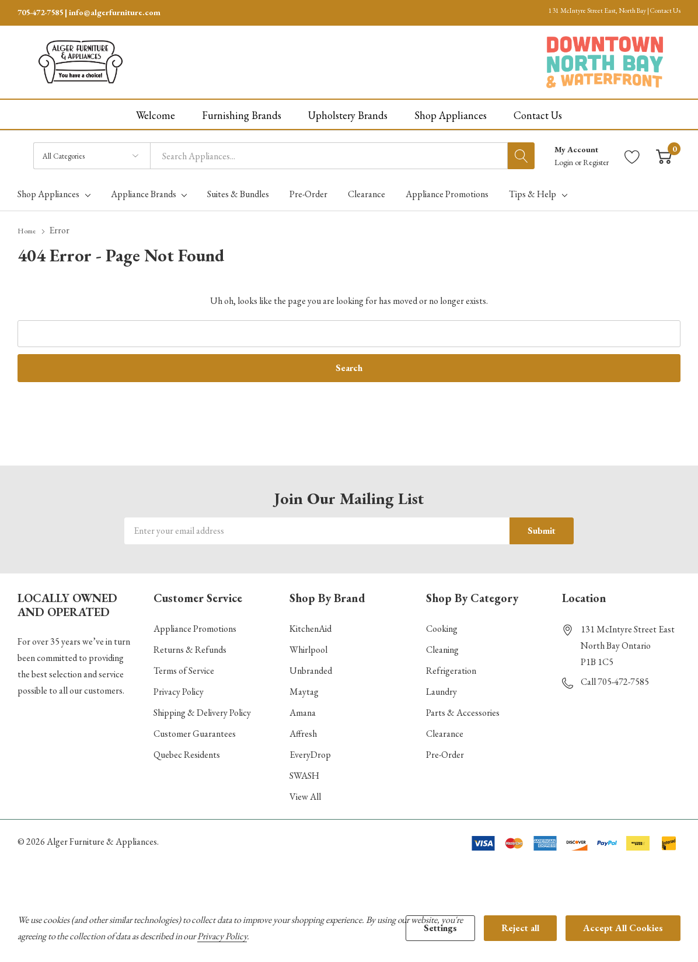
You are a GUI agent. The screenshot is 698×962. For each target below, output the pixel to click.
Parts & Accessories (463, 708)
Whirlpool (308, 645)
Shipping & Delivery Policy (202, 708)
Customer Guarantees (194, 729)
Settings (440, 928)
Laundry (441, 687)
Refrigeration (451, 666)
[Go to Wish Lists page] (632, 152)
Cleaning (442, 645)
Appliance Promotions (194, 624)
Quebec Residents (186, 750)
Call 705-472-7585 (615, 677)
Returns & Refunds (189, 645)
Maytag (304, 687)
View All (305, 792)
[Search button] (521, 152)
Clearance (444, 729)
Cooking (442, 624)
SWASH (304, 771)
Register (596, 158)
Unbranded (310, 666)
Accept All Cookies (623, 928)
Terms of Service (183, 666)
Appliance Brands (143, 190)
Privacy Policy (178, 687)
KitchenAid (310, 624)
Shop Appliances (48, 190)
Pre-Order (445, 750)
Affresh (303, 729)
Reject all (520, 928)
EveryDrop (310, 750)
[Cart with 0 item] (664, 152)
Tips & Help (532, 190)
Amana (302, 708)
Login (564, 158)
